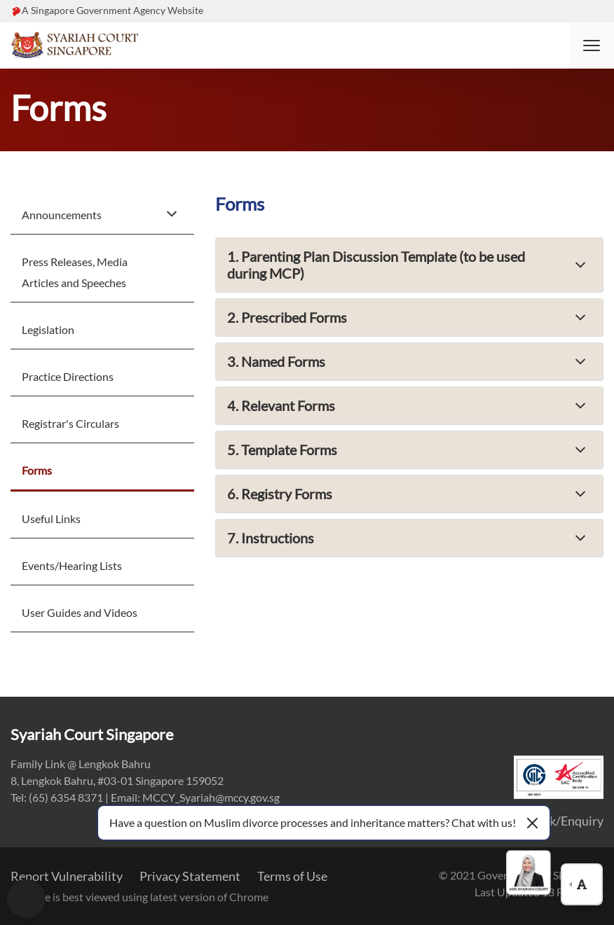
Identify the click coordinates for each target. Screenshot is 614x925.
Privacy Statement (189, 876)
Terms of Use (292, 876)
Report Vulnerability (67, 876)
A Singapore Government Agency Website (112, 10)
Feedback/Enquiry (554, 820)
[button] (591, 45)
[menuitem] (102, 213)
